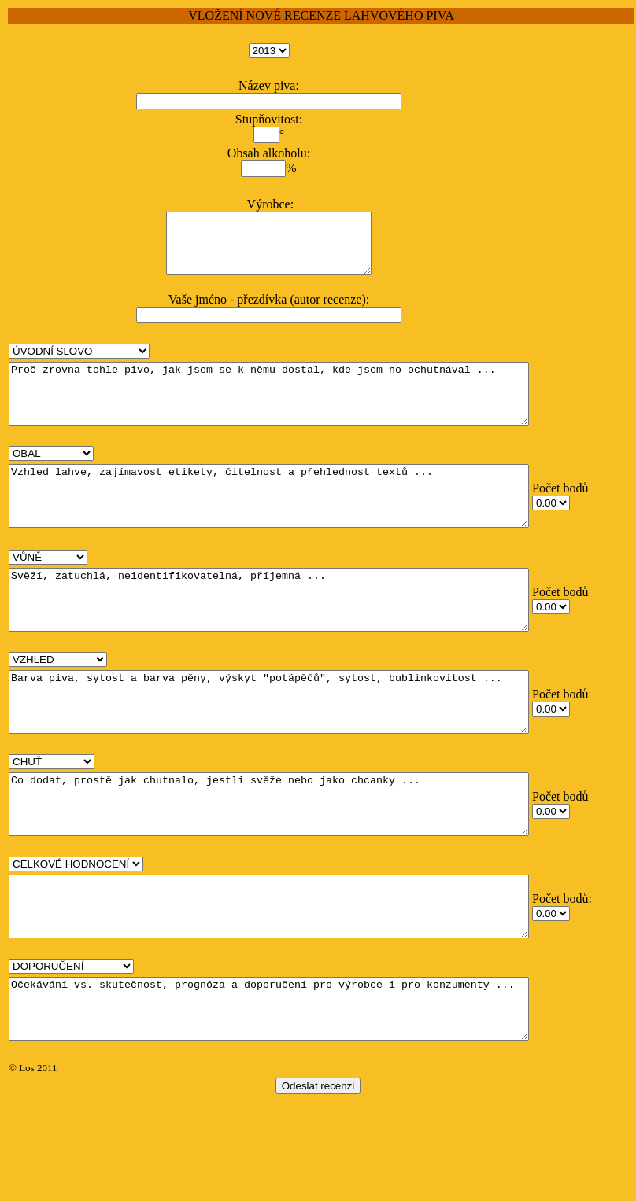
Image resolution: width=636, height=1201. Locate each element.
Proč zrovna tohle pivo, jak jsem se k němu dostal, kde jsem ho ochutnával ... (300, 411)
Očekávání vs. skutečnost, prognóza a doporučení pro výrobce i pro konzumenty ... (300, 1097)
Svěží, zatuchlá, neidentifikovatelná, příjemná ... (300, 641)
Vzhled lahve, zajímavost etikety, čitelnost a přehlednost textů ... (300, 525)
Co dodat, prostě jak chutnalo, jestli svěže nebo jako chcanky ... (300, 869)
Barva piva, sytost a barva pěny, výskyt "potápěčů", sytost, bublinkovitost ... (300, 755)
